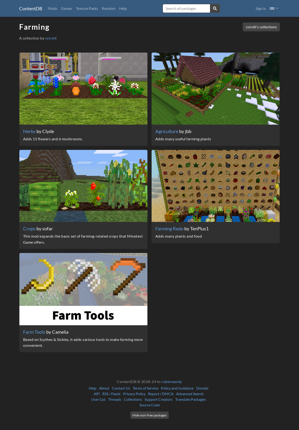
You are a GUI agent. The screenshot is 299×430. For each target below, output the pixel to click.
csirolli (51, 38)
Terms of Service (145, 388)
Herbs (29, 131)
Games (66, 8)
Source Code (149, 405)
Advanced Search (190, 393)
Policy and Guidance (177, 388)
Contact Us (121, 388)
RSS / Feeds (111, 393)
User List (98, 399)
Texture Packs (87, 8)
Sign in (261, 8)
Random (108, 8)
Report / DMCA (161, 393)
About (104, 388)
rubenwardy (171, 381)
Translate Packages (190, 399)
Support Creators (159, 399)
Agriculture (167, 131)
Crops (29, 228)
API (97, 393)
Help (123, 8)
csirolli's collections (261, 27)
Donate (202, 388)
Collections (133, 399)
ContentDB (30, 8)
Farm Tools (34, 332)
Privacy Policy (134, 393)
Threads (114, 399)
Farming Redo (169, 228)
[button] (274, 8)
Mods (52, 8)
